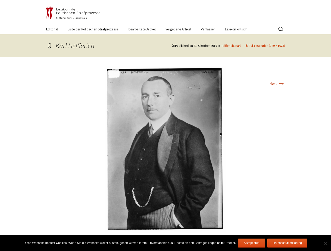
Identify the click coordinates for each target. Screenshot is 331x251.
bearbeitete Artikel (142, 29)
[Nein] (325, 243)
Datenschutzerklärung (287, 243)
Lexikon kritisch (236, 29)
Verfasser (208, 29)
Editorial (52, 29)
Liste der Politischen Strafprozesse (93, 29)
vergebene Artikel (178, 29)
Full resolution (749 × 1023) (267, 46)
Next (277, 83)
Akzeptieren (252, 243)
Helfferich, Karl (231, 46)
